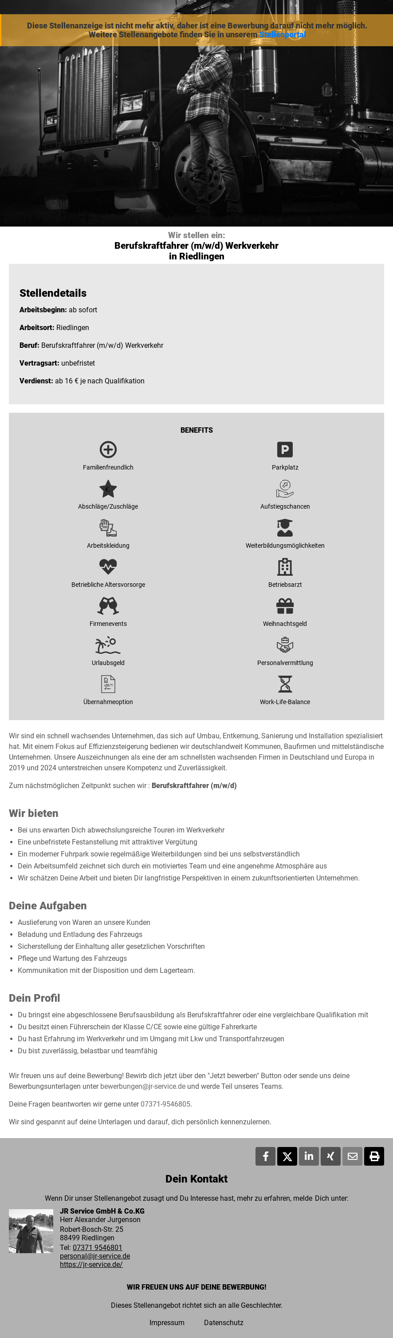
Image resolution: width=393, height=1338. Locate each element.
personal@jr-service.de (95, 1256)
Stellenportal (282, 34)
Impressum (167, 1322)
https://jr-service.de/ (91, 1264)
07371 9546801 (97, 1247)
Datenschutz (224, 1322)
